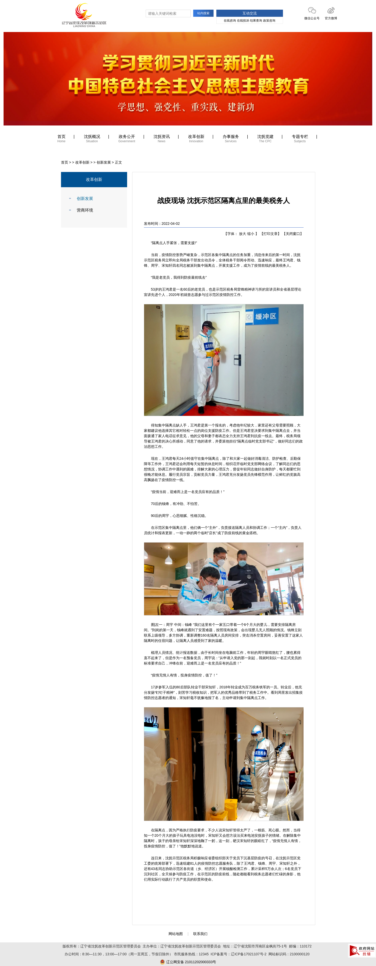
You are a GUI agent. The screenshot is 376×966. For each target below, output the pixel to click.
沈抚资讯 (162, 139)
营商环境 (85, 210)
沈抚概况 (92, 139)
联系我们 (200, 934)
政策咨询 (269, 20)
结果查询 (256, 20)
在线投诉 (243, 20)
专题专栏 (300, 139)
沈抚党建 (265, 139)
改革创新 (196, 139)
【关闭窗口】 (293, 234)
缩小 (250, 234)
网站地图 (176, 934)
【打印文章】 (270, 234)
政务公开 (126, 139)
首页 (61, 139)
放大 (242, 234)
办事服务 (231, 139)
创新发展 (104, 162)
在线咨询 (230, 20)
